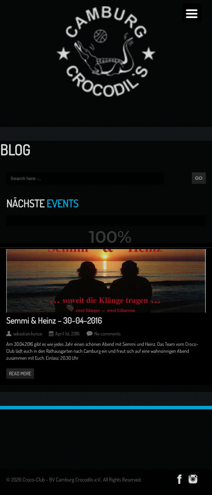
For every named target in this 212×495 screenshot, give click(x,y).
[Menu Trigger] (191, 13)
